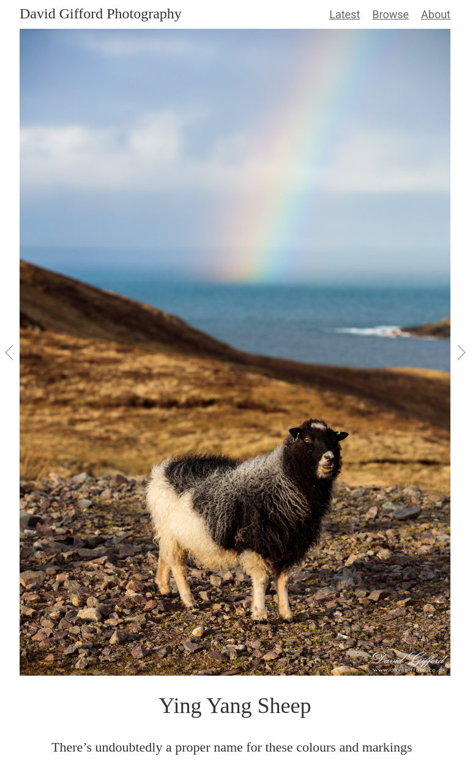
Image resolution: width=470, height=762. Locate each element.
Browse (390, 14)
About (435, 14)
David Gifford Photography (101, 13)
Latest (344, 14)
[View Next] (460, 352)
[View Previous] (10, 352)
